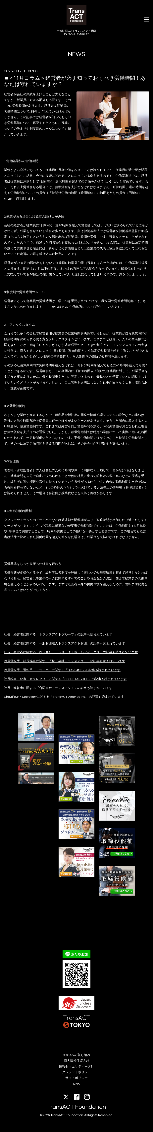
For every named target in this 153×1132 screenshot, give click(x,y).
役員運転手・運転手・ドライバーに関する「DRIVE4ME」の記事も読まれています (62, 670)
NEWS (76, 54)
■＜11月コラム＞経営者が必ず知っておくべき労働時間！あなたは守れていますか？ (75, 81)
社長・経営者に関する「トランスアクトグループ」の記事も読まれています (58, 634)
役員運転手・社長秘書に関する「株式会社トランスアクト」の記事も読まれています (64, 661)
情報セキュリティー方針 (76, 1066)
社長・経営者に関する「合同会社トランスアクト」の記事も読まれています (58, 688)
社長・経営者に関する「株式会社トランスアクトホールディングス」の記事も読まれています (71, 652)
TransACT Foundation (76, 1107)
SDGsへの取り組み (76, 1055)
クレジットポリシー (76, 1072)
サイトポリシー (76, 1078)
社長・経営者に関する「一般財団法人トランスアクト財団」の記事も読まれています (64, 643)
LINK (76, 1083)
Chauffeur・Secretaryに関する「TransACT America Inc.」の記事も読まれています (64, 696)
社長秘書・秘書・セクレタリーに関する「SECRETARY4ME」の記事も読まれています (65, 679)
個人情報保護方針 (76, 1060)
